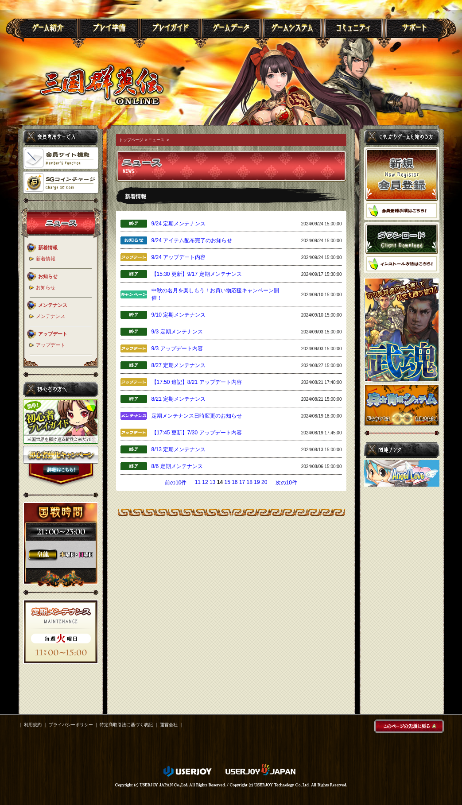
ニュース (156, 140)
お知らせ (45, 287)
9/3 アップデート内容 (177, 348)
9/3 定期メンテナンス (177, 332)
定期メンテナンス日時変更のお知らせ (196, 416)
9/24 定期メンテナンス (178, 224)
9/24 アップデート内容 (178, 257)
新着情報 (45, 258)
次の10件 (286, 483)
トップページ (131, 140)
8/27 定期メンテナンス (178, 365)
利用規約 (33, 724)
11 (198, 482)
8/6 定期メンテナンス (177, 466)
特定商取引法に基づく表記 (126, 724)
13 (212, 482)
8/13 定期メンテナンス (178, 449)
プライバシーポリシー (71, 724)
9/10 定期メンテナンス (178, 315)
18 (249, 482)
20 (264, 482)
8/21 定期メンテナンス (178, 399)
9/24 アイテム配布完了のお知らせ (192, 240)
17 (242, 482)
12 (205, 482)
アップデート (50, 345)
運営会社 (169, 724)
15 (227, 482)
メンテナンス (50, 316)
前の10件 (175, 483)
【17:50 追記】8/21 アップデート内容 (196, 382)
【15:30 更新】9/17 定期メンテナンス (196, 274)
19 (257, 482)
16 (234, 482)
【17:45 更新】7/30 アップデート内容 (196, 433)
